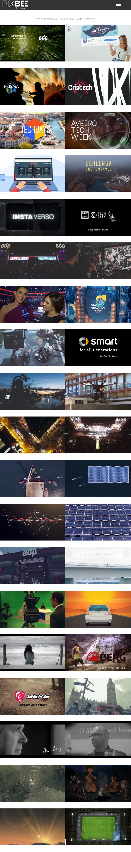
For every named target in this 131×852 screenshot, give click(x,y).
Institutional (51, 19)
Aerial (72, 19)
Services (90, 19)
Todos (39, 19)
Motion (81, 19)
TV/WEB (64, 19)
